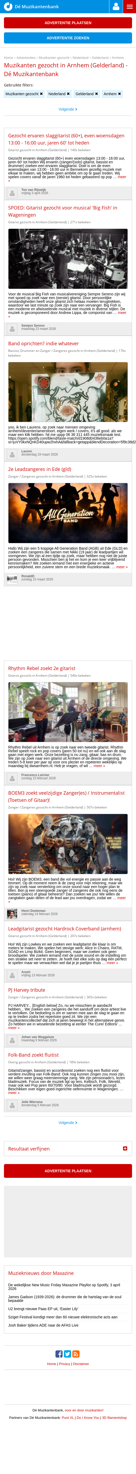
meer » (122, 567)
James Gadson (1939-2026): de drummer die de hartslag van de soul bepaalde (64, 1299)
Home (51, 1364)
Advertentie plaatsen (68, 23)
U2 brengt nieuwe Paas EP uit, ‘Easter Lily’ (43, 1309)
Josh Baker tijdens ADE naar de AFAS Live (43, 1325)
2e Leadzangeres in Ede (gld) (39, 469)
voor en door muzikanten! (84, 1410)
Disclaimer (81, 1364)
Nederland (59, 94)
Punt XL (68, 1418)
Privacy (64, 1364)
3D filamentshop (114, 1418)
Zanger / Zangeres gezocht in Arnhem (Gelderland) (45, 476)
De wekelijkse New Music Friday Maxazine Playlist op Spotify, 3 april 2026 (64, 1287)
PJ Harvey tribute (26, 990)
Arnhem (112, 94)
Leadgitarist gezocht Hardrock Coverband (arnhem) (64, 928)
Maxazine (63, 1273)
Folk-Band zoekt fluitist (33, 1055)
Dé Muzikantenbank (31, 6)
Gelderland (87, 94)
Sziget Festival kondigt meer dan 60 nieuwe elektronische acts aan (63, 1317)
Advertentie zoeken (68, 38)
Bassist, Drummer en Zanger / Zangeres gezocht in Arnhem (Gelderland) (61, 350)
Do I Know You (88, 1418)
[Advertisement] (68, 619)
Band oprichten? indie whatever (43, 343)
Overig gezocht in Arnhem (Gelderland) (37, 1062)
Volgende (68, 109)
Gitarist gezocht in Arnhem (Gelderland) (37, 150)
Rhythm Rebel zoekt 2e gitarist (41, 668)
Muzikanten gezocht (24, 94)
